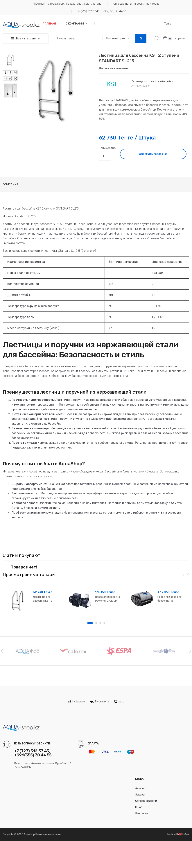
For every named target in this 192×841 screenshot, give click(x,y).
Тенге (168, 23)
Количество (107, 148)
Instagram (76, 701)
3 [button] (100, 623)
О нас (138, 807)
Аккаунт (140, 788)
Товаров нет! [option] (24, 567)
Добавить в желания (114, 68)
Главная (49, 23)
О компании (74, 23)
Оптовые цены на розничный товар (136, 3)
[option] (55, 90)
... (93, 23)
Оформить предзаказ (153, 154)
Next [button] (190, 650)
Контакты (141, 813)
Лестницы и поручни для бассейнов (153, 81)
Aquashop (29, 834)
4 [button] (104, 623)
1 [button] (90, 623)
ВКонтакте (99, 701)
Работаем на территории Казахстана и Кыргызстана (67, 3)
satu (119, 701)
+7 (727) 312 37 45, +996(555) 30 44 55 (102, 11)
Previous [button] (2, 650)
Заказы (140, 794)
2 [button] (96, 623)
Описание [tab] (10, 184)
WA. (187, 834)
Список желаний (146, 800)
